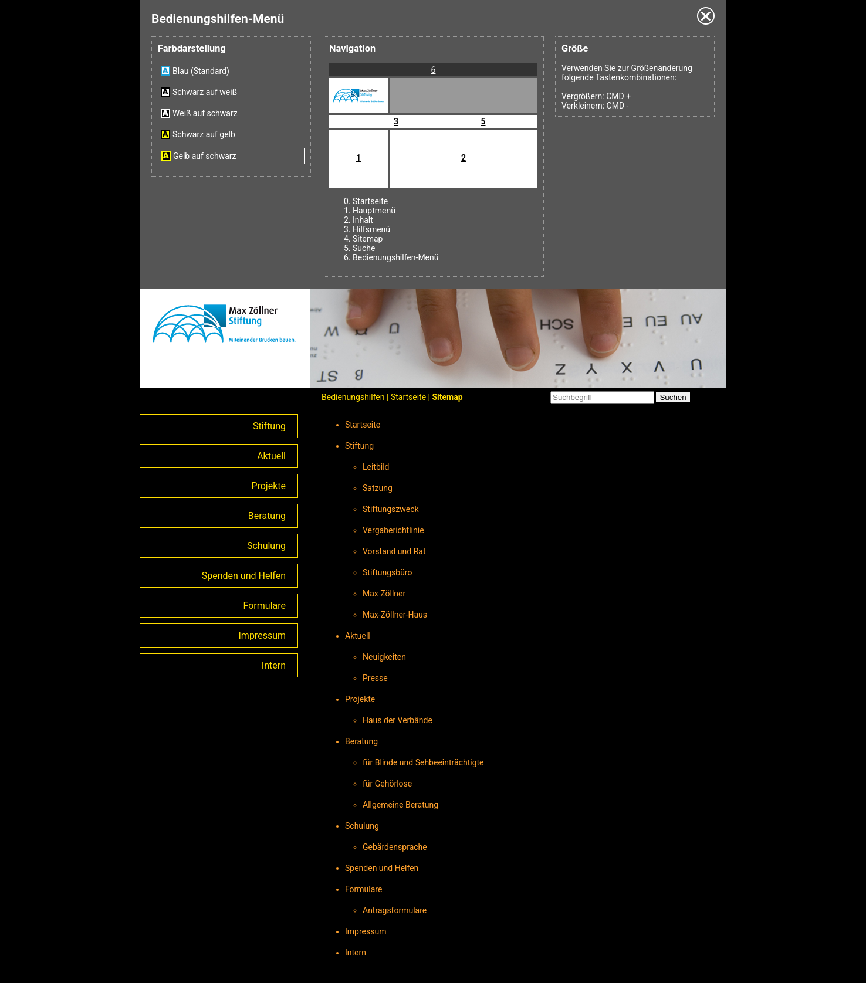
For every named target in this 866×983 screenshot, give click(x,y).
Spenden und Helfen (244, 575)
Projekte (268, 486)
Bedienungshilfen (353, 397)
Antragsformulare (395, 910)
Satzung (378, 488)
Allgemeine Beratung (400, 804)
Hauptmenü (374, 210)
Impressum (262, 635)
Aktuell (271, 456)
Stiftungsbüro (387, 572)
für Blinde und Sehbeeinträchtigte (423, 762)
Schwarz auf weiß (204, 92)
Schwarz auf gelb (203, 134)
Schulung (266, 545)
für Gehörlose (387, 783)
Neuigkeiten (384, 657)
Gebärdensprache (395, 847)
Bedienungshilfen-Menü (395, 257)
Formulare (264, 605)
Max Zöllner (384, 593)
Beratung (267, 515)
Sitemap (368, 238)
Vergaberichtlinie (393, 530)
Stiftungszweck (391, 509)
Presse (375, 678)
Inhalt (363, 220)
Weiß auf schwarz (205, 113)
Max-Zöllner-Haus (395, 614)
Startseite (370, 201)
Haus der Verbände (397, 720)
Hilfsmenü (371, 229)
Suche (364, 248)
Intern (274, 665)
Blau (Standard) (200, 71)
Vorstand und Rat (394, 551)
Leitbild (376, 467)
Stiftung (269, 426)
